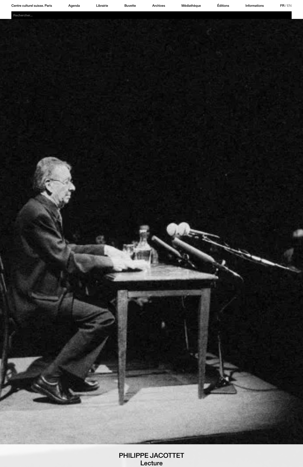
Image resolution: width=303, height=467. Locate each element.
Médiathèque (191, 6)
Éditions (223, 6)
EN (289, 6)
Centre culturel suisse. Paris (31, 6)
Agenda (74, 6)
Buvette (130, 6)
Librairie (102, 6)
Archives (158, 6)
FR (282, 6)
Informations (255, 6)
